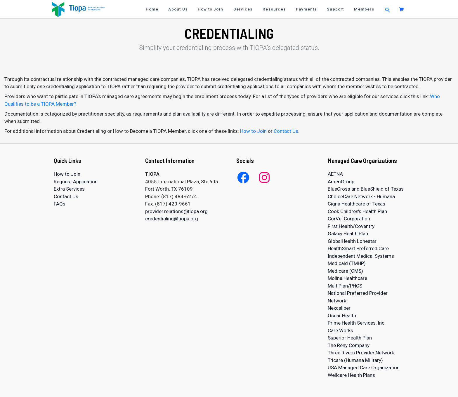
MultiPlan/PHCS (345, 286)
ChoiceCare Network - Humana (361, 196)
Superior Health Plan (350, 338)
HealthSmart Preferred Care (358, 248)
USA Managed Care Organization (364, 367)
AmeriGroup (341, 181)
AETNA (335, 174)
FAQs (59, 204)
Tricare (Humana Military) (355, 360)
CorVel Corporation (349, 219)
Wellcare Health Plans (351, 375)
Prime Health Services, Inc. (357, 323)
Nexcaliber (339, 308)
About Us (192, 9)
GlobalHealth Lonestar (352, 241)
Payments (311, 9)
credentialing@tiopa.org (171, 219)
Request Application (76, 181)
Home (168, 9)
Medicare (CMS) (345, 271)
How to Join (222, 9)
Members (365, 9)
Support (338, 9)
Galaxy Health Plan (348, 233)
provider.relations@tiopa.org (176, 211)
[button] (387, 9)
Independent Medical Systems (361, 256)
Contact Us (286, 131)
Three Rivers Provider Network (361, 353)
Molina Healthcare (347, 278)
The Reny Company (348, 345)
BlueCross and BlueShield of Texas (366, 189)
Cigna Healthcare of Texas (356, 204)
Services (252, 9)
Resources (281, 9)
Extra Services (69, 189)
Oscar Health (342, 315)
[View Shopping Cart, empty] (401, 9)
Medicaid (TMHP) (347, 263)
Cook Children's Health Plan (357, 211)
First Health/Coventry (351, 226)
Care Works (340, 330)
